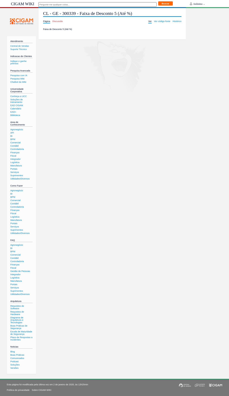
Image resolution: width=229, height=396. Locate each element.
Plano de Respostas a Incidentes (21, 338)
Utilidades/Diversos (20, 178)
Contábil (14, 146)
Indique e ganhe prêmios (18, 62)
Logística (14, 162)
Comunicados (17, 358)
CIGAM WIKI (22, 4)
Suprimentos (16, 175)
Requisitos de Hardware (17, 312)
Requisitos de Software (17, 307)
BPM (12, 139)
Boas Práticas (17, 355)
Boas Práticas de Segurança (18, 326)
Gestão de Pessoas (20, 271)
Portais (13, 169)
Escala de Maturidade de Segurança (21, 332)
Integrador (15, 159)
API (12, 132)
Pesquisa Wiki (17, 78)
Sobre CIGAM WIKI (41, 390)
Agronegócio (16, 129)
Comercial (15, 142)
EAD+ (13, 112)
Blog (12, 351)
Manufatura (16, 165)
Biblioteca (15, 115)
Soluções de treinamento (16, 100)
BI (11, 136)
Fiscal (13, 155)
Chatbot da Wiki (18, 82)
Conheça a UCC (18, 96)
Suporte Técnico (18, 49)
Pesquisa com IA (18, 75)
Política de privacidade (18, 390)
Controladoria (17, 149)
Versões (14, 368)
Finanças (14, 152)
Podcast (14, 361)
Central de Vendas (19, 46)
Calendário (15, 108)
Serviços (14, 172)
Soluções (14, 364)
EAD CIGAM (16, 105)
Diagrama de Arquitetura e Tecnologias (16, 320)
